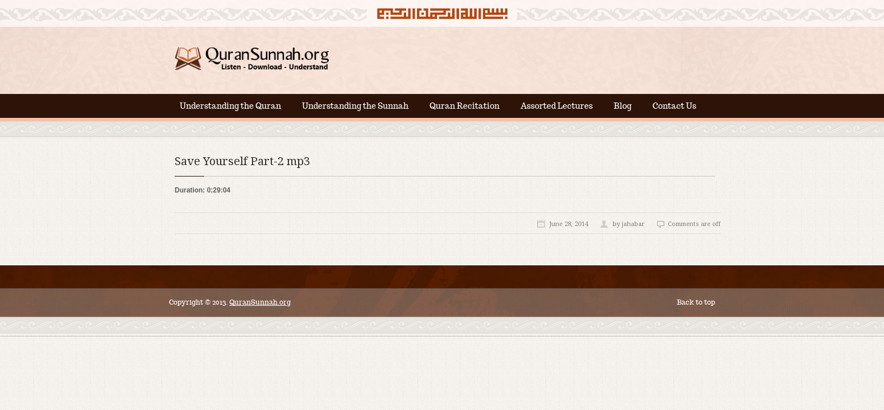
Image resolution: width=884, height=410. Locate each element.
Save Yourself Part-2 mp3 (242, 161)
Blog (622, 106)
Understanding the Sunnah (355, 106)
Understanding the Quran (230, 106)
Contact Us (674, 106)
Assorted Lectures (557, 106)
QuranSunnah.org (260, 302)
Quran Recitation (464, 106)
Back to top (696, 302)
